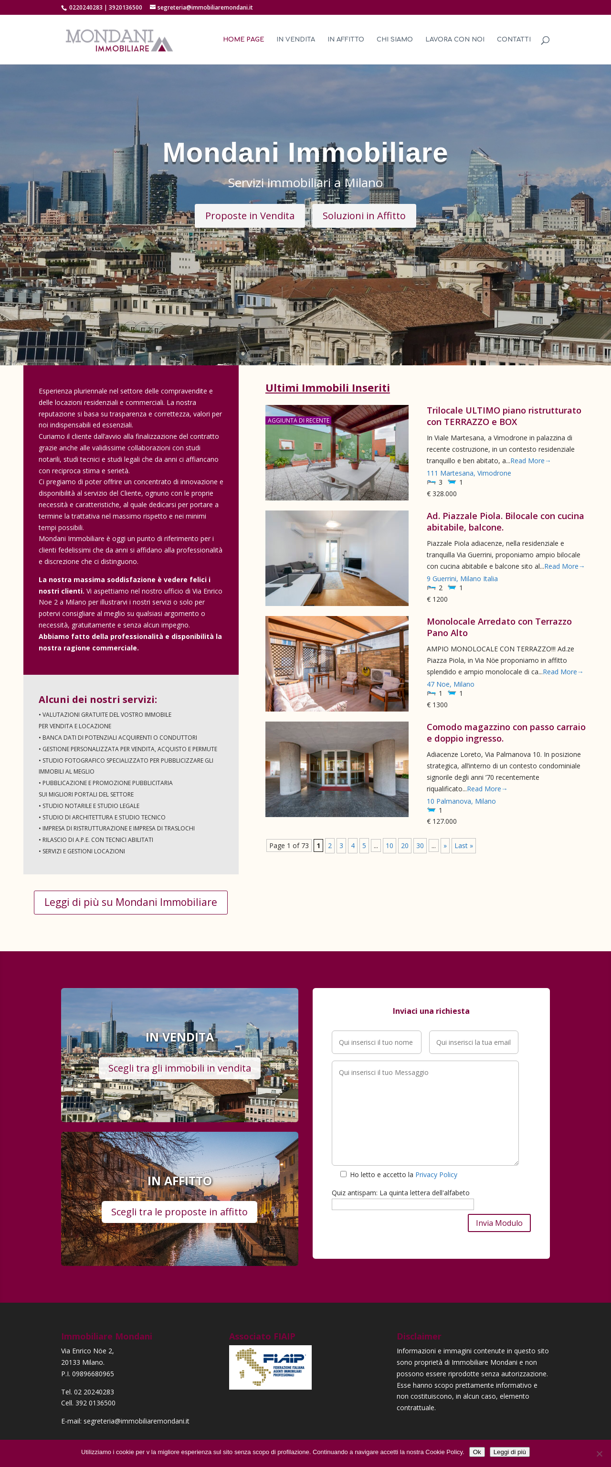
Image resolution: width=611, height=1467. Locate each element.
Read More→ (530, 460)
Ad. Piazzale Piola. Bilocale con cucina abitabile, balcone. (505, 521)
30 (420, 845)
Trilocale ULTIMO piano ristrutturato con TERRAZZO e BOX (504, 415)
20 (405, 845)
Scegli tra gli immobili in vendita (179, 1068)
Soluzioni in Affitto (364, 215)
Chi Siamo (395, 39)
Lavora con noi (455, 39)
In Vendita (295, 39)
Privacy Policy (436, 1174)
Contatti (514, 39)
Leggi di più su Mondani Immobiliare (130, 902)
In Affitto (345, 39)
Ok (477, 1452)
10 (389, 845)
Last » (463, 845)
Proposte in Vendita (250, 215)
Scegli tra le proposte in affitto (179, 1211)
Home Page (243, 39)
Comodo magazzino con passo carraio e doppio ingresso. (506, 732)
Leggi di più (510, 1452)
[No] (599, 1453)
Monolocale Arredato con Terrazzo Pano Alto (499, 627)
